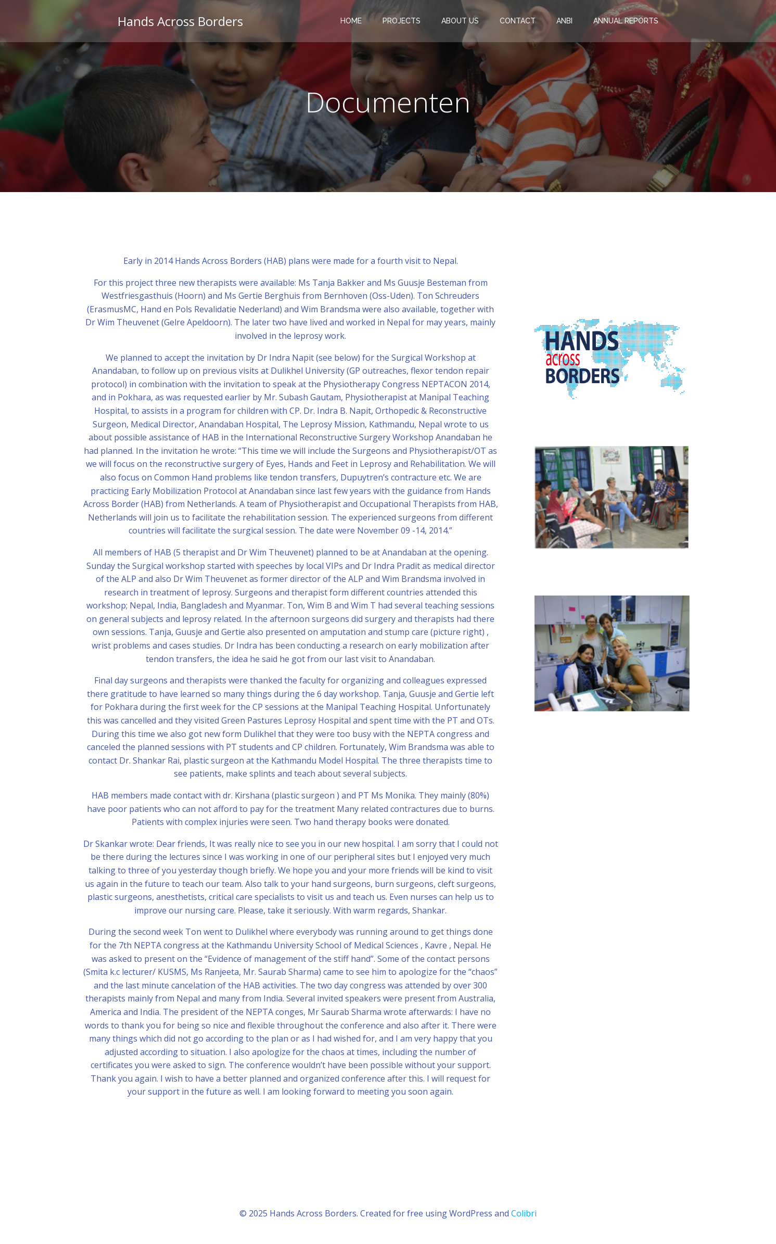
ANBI (564, 21)
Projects (402, 21)
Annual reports (625, 21)
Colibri (524, 1213)
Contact (518, 21)
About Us (460, 21)
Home (351, 21)
